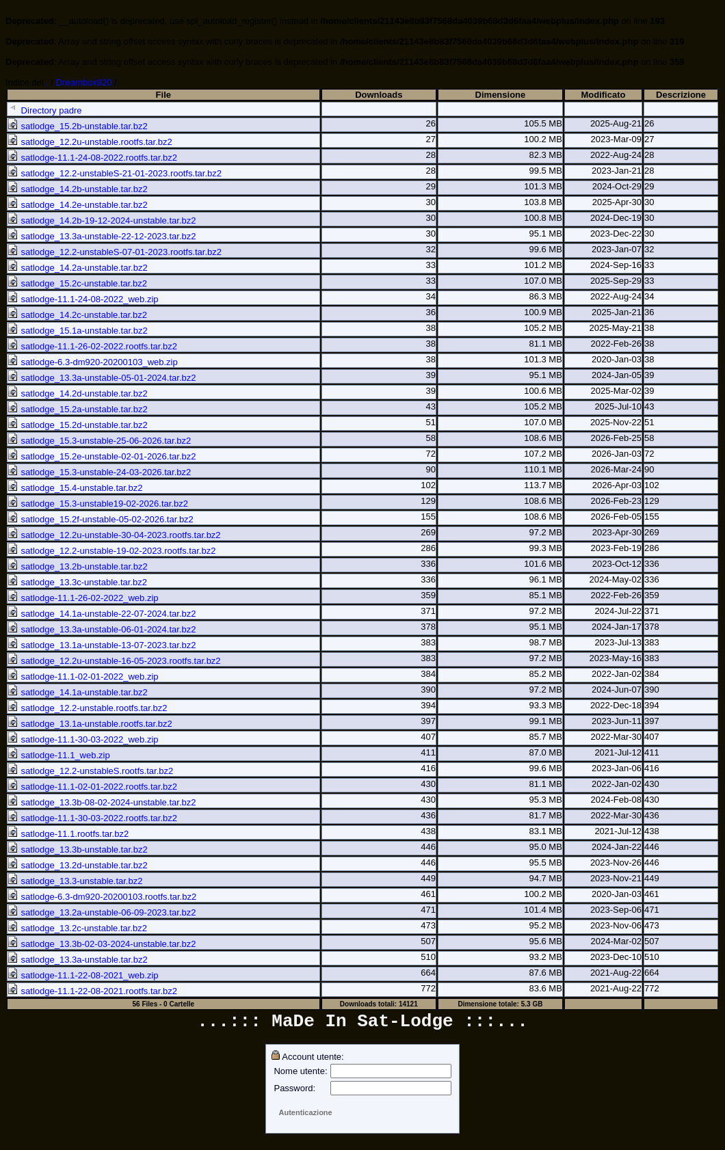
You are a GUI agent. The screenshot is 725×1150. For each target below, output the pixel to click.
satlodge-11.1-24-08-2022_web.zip (83, 299)
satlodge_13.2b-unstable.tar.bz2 (78, 566)
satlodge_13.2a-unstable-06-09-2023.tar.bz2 (102, 912)
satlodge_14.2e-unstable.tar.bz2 (78, 205)
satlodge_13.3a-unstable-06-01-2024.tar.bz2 (102, 629)
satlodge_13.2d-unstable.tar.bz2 (78, 865)
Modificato (603, 95)
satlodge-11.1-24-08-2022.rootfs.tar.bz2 (92, 157)
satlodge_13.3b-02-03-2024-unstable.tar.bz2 (102, 944)
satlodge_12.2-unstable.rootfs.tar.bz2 (88, 708)
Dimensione (500, 95)
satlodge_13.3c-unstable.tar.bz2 (77, 582)
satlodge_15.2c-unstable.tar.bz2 (77, 283)
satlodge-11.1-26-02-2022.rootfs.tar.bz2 (92, 346)
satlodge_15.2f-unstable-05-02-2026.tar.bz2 (101, 519)
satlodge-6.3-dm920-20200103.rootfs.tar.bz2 (102, 897)
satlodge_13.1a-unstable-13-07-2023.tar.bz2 (102, 645)
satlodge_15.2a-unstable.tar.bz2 (78, 409)
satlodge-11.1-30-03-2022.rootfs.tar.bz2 (92, 818)
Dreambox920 (84, 82)
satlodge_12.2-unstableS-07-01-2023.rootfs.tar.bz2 (115, 252)
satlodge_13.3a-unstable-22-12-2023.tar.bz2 (102, 236)
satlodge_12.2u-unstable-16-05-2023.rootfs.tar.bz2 (114, 661)
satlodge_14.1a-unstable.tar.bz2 (78, 692)
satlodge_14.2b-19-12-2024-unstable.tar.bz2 (102, 220)
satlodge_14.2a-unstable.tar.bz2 (78, 268)
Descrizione (681, 95)
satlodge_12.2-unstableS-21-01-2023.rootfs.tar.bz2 (115, 173)
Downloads (378, 95)
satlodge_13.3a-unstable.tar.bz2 (78, 959)
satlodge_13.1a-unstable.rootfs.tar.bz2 (90, 724)
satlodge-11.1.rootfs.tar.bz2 (68, 834)
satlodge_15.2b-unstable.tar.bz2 (78, 126)
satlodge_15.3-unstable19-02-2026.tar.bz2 (98, 503)
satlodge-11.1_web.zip (59, 755)
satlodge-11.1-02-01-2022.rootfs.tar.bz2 (92, 786)
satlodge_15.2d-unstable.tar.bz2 (78, 425)
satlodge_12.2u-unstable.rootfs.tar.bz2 (90, 142)
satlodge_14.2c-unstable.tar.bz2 (77, 315)
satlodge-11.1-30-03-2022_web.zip (83, 739)
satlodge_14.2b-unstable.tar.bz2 (78, 189)
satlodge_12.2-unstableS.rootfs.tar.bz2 (90, 771)
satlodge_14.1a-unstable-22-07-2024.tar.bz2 (102, 614)
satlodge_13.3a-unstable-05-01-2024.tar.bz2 (102, 378)
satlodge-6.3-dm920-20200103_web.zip (93, 362)
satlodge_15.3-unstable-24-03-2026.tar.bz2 (99, 472)
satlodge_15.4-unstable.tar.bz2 (75, 488)
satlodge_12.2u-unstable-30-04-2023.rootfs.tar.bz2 (114, 535)
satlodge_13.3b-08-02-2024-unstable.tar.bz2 (102, 802)
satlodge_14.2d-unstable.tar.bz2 (78, 393)
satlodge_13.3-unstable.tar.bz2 (75, 881)
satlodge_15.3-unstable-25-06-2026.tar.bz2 (99, 441)
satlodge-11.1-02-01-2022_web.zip (83, 676)
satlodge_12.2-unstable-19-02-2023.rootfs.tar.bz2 (111, 551)
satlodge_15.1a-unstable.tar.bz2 (78, 330)
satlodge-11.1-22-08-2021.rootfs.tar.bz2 (92, 991)
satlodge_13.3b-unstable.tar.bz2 (78, 849)
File (163, 95)
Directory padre (44, 110)
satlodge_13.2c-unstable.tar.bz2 (77, 928)
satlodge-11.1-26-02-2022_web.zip (83, 598)
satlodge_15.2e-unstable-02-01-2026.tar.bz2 (102, 456)
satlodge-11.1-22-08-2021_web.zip (83, 975)
